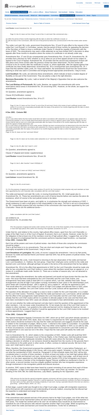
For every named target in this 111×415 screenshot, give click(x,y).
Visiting (71, 12)
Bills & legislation (44, 15)
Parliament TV (80, 15)
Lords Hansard (70, 19)
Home (7, 12)
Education (79, 12)
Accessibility (79, 3)
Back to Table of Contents (42, 23)
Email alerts (89, 3)
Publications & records (67, 15)
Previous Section (11, 23)
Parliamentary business (19, 12)
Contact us (106, 3)
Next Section (10, 410)
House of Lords (24, 15)
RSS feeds (97, 3)
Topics (94, 15)
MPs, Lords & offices (36, 12)
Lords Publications (59, 19)
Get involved (63, 12)
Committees (54, 15)
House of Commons (11, 15)
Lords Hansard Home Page (80, 23)
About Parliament (51, 12)
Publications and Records (46, 19)
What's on (34, 15)
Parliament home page (18, 19)
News (88, 15)
